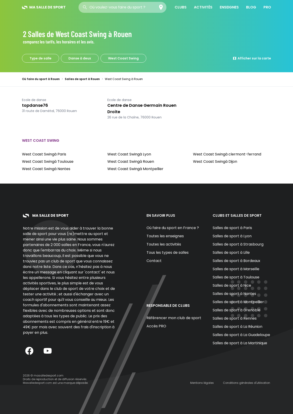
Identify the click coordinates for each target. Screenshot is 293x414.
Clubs (181, 7)
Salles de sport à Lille (231, 252)
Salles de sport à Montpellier (238, 301)
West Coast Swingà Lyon (129, 154)
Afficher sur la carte (252, 58)
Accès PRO (156, 326)
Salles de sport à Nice (232, 285)
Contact (154, 260)
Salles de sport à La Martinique (240, 343)
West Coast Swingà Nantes (46, 168)
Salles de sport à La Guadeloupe (241, 334)
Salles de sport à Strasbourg (238, 244)
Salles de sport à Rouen (82, 79)
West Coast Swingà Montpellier (135, 168)
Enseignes (229, 7)
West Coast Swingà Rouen (130, 161)
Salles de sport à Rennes (235, 318)
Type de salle (41, 58)
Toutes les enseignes (165, 236)
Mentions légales (202, 383)
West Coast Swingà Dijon (215, 161)
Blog (251, 7)
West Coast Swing (123, 58)
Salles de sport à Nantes (234, 293)
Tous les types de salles (167, 252)
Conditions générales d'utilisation (246, 383)
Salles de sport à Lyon (232, 236)
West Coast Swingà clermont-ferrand (227, 154)
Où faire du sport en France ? (172, 227)
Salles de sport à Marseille (236, 269)
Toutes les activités (163, 244)
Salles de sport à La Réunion (237, 326)
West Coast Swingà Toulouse (47, 161)
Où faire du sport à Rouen (41, 79)
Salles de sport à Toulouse (236, 277)
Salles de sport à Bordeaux (236, 260)
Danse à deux (79, 58)
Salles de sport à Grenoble (236, 310)
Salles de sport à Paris (232, 227)
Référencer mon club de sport (173, 318)
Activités (203, 7)
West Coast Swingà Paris (44, 154)
